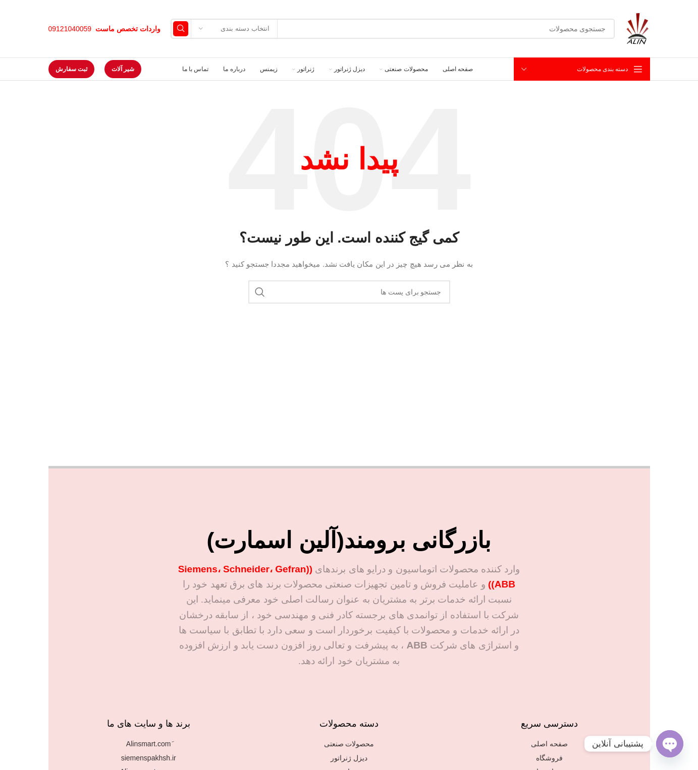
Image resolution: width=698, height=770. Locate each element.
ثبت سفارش (71, 69)
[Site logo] (637, 28)
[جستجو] (393, 29)
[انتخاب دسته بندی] (234, 29)
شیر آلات (123, 69)
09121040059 (70, 29)
